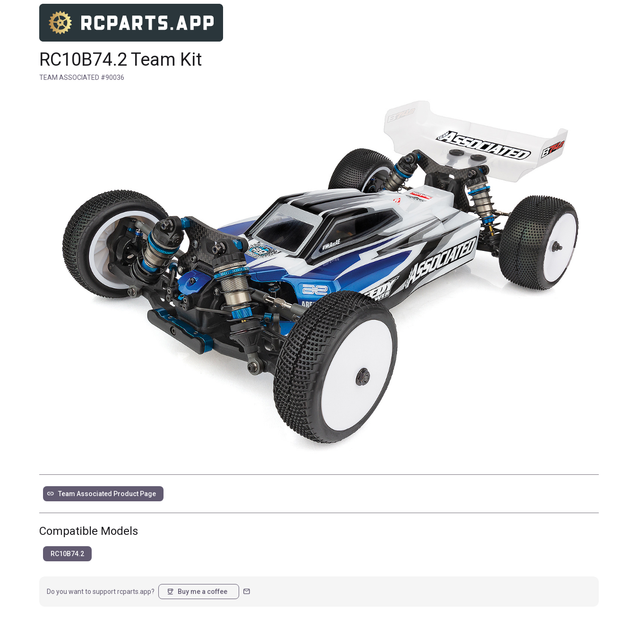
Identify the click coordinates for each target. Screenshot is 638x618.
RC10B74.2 (67, 554)
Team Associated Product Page (101, 493)
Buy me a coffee (196, 591)
